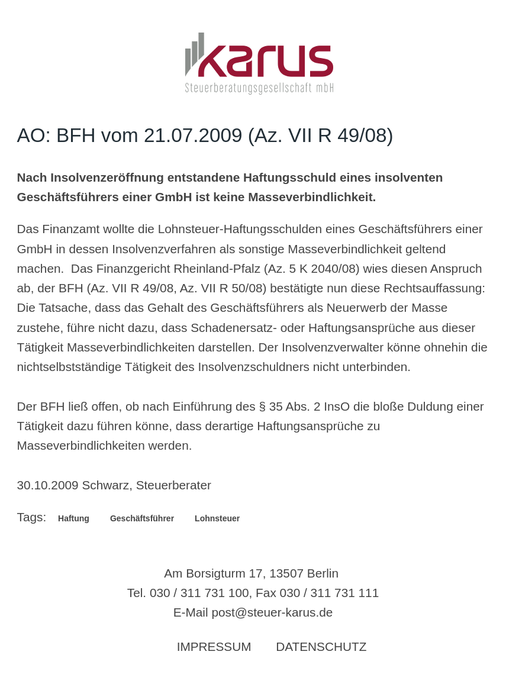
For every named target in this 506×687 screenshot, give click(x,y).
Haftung (73, 518)
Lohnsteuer (217, 518)
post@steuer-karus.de (272, 612)
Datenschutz (321, 646)
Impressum (214, 646)
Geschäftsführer (142, 518)
